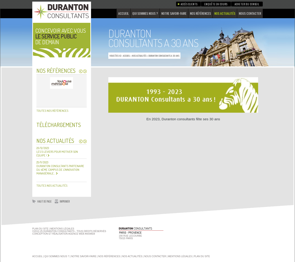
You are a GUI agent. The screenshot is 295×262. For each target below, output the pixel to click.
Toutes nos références (52, 110)
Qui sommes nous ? (145, 13)
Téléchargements (58, 124)
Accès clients (189, 4)
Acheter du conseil (247, 4)
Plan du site (40, 228)
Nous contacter (250, 13)
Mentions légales (180, 256)
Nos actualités (224, 13)
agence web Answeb (81, 234)
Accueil (123, 13)
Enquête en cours (215, 4)
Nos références (200, 13)
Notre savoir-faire (173, 13)
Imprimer (65, 201)
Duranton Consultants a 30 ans (163, 55)
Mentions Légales (62, 228)
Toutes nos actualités (51, 185)
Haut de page (44, 201)
